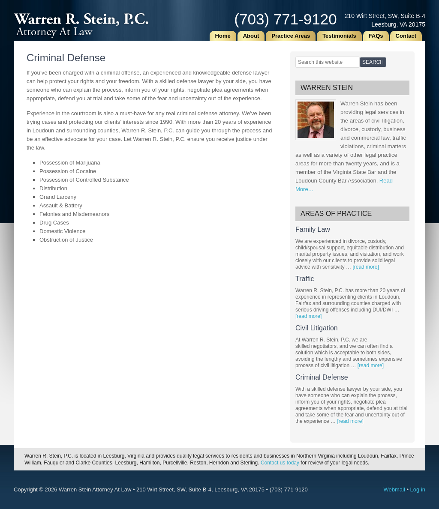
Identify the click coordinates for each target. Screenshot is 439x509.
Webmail (394, 489)
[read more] (365, 267)
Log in (417, 489)
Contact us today (280, 463)
